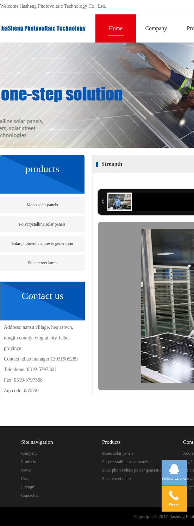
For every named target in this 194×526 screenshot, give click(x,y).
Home (116, 28)
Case (25, 478)
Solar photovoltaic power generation (42, 243)
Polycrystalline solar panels (42, 224)
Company (156, 28)
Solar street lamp (42, 262)
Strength (28, 487)
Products (28, 461)
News (26, 470)
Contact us (30, 495)
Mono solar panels (42, 204)
